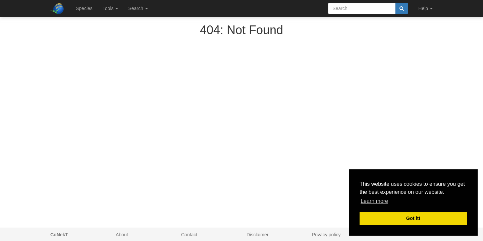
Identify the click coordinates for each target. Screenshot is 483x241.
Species (84, 8)
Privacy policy (326, 234)
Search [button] (138, 8)
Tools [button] (110, 8)
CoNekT (59, 234)
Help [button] (425, 8)
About (122, 234)
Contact (189, 234)
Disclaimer (257, 234)
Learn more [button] (374, 201)
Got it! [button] (413, 218)
